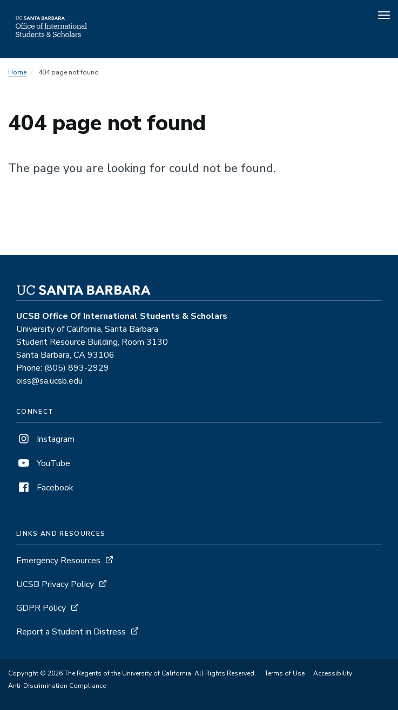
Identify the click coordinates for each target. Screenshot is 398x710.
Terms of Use (285, 673)
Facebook (44, 488)
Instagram (45, 439)
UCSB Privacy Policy (55, 584)
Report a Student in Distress (71, 632)
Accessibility (332, 673)
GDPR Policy (41, 608)
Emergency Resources (58, 560)
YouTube (43, 463)
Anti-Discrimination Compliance (57, 685)
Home (17, 72)
